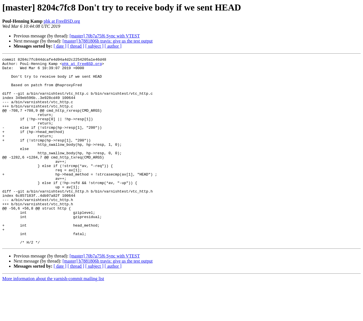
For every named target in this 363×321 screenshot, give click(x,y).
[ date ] (60, 46)
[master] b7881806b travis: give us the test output (107, 41)
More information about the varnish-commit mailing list (53, 316)
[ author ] (113, 46)
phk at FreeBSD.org (62, 21)
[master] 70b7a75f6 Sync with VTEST (104, 35)
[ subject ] (94, 46)
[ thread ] (75, 46)
